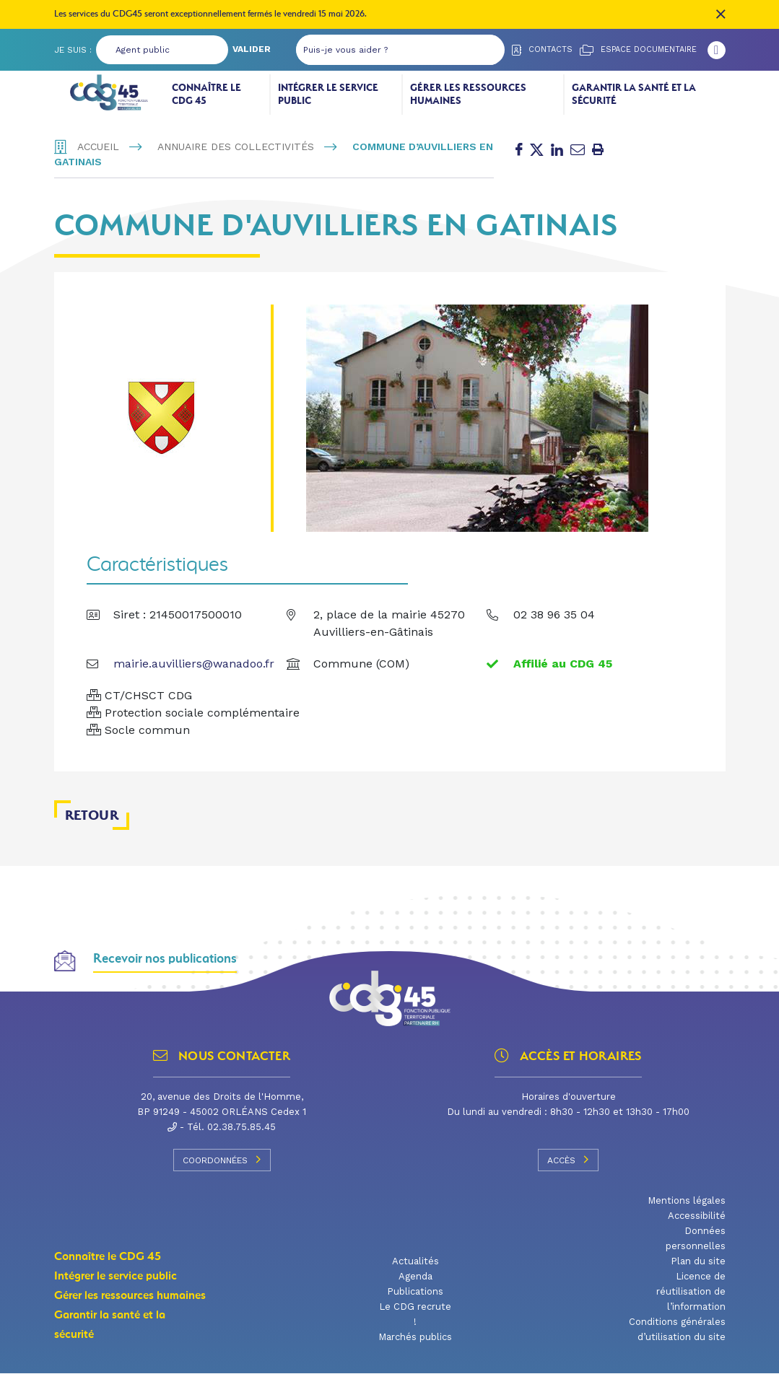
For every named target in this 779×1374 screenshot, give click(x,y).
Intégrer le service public (328, 94)
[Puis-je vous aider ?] (386, 50)
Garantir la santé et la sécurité (634, 94)
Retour (92, 815)
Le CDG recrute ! (415, 1315)
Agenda (415, 1277)
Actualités (415, 1261)
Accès (568, 1160)
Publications (415, 1292)
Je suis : (73, 50)
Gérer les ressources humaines (468, 94)
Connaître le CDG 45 (206, 94)
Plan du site (698, 1261)
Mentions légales (687, 1201)
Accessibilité (697, 1216)
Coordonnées (222, 1160)
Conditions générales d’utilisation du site (677, 1330)
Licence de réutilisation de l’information (691, 1292)
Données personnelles (696, 1239)
